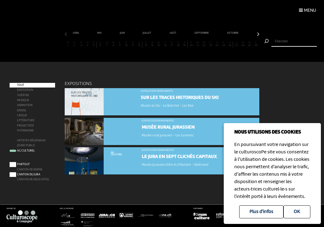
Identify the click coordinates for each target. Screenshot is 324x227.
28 (243, 44)
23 (211, 44)
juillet (147, 33)
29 (250, 44)
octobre (233, 33)
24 (217, 44)
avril (76, 33)
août (173, 33)
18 (178, 44)
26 (230, 44)
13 (146, 44)
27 (237, 44)
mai (99, 33)
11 (133, 44)
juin (122, 33)
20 (191, 44)
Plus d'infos (261, 211)
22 (204, 44)
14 (152, 44)
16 (165, 44)
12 (139, 44)
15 (159, 44)
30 (256, 44)
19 (184, 44)
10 (126, 44)
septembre (202, 33)
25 (224, 44)
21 (198, 44)
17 (172, 44)
